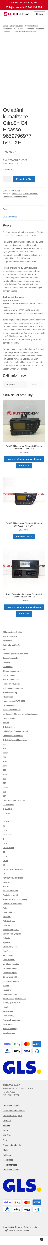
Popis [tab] (5, 209)
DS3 (4, 874)
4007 (5, 774)
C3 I (4, 826)
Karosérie (7, 990)
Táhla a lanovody (10, 1029)
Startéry (6, 951)
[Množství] (7, 179)
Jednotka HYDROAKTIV (13, 688)
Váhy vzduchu (9, 960)
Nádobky (6, 1007)
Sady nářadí (8, 1024)
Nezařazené (8, 1011)
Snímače (6, 938)
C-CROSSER (8, 805)
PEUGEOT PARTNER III (13, 878)
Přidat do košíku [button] (24, 536)
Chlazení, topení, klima (12, 632)
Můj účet (7, 1135)
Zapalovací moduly (11, 981)
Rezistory (7, 917)
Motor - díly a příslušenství (14, 999)
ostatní (6, 723)
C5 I (4, 852)
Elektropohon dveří (11, 680)
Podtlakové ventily (11, 895)
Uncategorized (9, 1033)
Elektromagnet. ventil (12, 671)
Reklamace (8, 1160)
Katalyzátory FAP (10, 994)
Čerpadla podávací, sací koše (15, 654)
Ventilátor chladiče (11, 964)
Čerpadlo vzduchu (10, 658)
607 (4, 792)
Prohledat (24, 1240)
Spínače (6, 942)
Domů (5, 26)
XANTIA (6, 882)
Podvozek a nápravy (11, 1020)
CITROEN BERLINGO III (13, 869)
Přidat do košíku (24, 179)
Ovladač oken (9, 727)
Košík (5, 1130)
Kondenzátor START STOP (14, 701)
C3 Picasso (8, 835)
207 (4, 748)
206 (4, 744)
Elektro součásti (16, 26)
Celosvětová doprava (12, 1115)
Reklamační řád (10, 1165)
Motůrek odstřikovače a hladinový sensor (20, 714)
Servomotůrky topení (12, 934)
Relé (5, 908)
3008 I (5, 753)
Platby (6, 1150)
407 (4, 783)
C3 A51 (6, 822)
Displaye (6, 662)
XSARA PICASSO (10, 891)
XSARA (6, 886)
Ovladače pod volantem (13, 736)
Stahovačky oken (10, 947)
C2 (4, 817)
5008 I (5, 787)
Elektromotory (9, 675)
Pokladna (7, 1155)
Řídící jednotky (9, 921)
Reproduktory (9, 912)
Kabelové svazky (10, 693)
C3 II (5, 830)
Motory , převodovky (11, 1003)
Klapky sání (8, 697)
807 (4, 796)
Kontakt (6, 1125)
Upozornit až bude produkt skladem (24, 459)
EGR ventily (8, 667)
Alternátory (8, 641)
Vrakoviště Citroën (11, 1106)
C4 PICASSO (19, 29)
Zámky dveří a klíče (11, 977)
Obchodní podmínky (12, 1145)
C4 (4, 839)
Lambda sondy (9, 705)
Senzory (6, 925)
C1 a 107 (6, 813)
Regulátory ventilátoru (12, 904)
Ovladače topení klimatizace (15, 197)
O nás (5, 1140)
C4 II (5, 843)
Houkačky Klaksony (11, 684)
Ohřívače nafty (9, 718)
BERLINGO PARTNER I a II (14, 800)
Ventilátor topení (10, 968)
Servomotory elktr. (11, 930)
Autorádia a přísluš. (11, 645)
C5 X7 (5, 861)
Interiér (6, 986)
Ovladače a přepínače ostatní (15, 731)
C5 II (5, 856)
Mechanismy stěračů (12, 710)
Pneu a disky (8, 1016)
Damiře (26, 1230)
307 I (5, 761)
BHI (4, 649)
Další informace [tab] (10, 217)
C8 (4, 865)
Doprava (7, 1120)
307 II (5, 766)
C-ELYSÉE (7, 809)
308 (4, 770)
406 (4, 779)
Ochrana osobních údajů (14, 1111)
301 (4, 757)
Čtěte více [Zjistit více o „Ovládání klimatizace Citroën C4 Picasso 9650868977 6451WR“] (24, 465)
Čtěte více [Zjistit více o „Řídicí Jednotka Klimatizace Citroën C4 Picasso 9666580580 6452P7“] (24, 613)
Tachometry (8, 955)
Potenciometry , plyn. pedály (15, 899)
